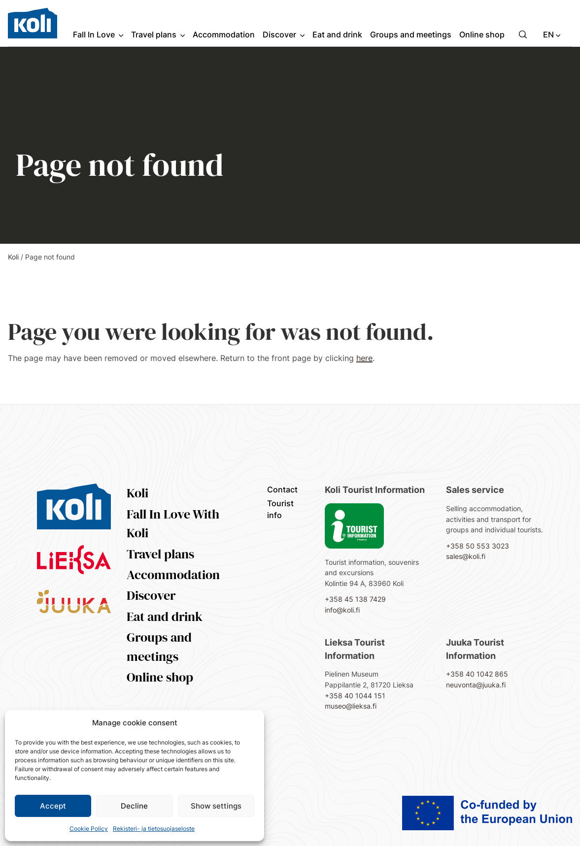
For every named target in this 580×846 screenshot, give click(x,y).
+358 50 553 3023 (477, 546)
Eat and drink (165, 616)
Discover (151, 595)
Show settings (216, 806)
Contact (282, 489)
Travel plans (160, 554)
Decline (134, 806)
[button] (523, 34)
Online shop (160, 677)
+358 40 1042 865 (477, 674)
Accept (53, 806)
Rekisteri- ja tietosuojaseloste (154, 828)
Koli (13, 257)
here (364, 358)
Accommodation (173, 575)
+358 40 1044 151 (355, 695)
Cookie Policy (88, 828)
